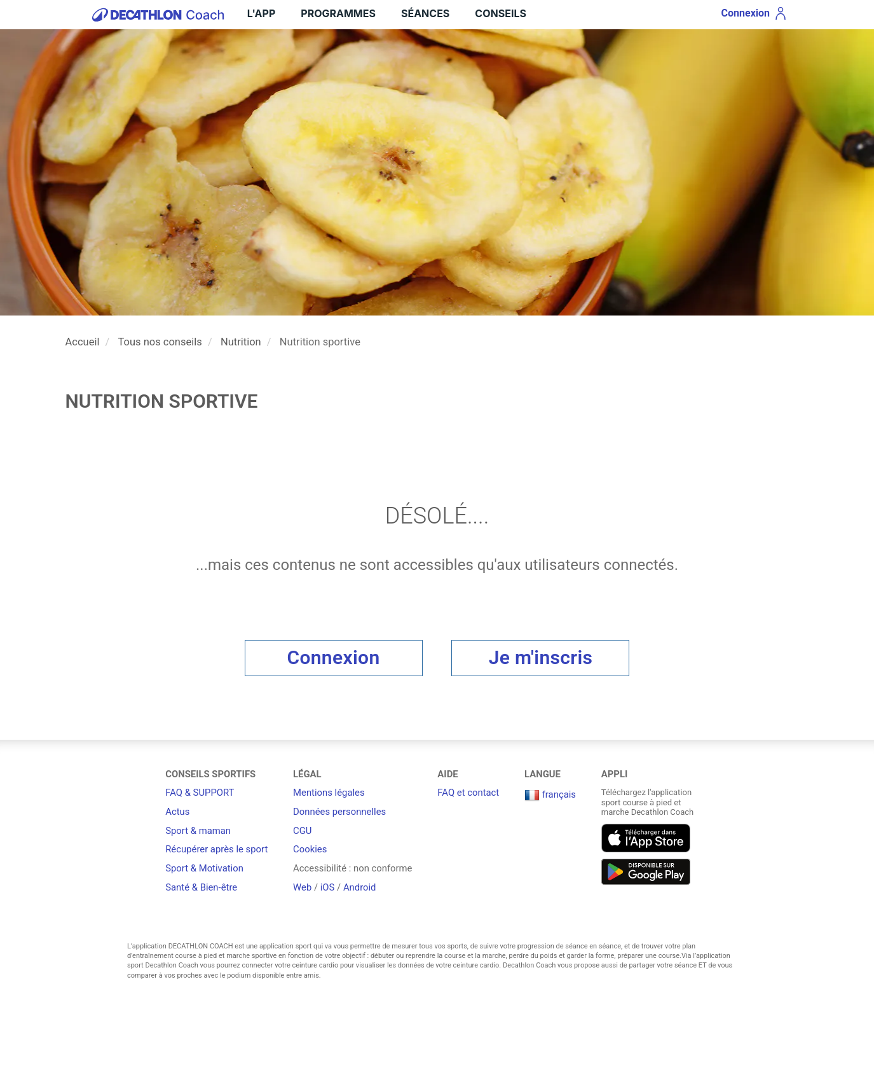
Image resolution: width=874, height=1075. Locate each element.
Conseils (500, 13)
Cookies (310, 849)
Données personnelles (339, 811)
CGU (302, 830)
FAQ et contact (468, 792)
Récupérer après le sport (216, 849)
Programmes (338, 13)
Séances (425, 13)
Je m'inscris (541, 657)
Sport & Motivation (204, 868)
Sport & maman (198, 830)
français (550, 794)
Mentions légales (329, 792)
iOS (327, 887)
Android (359, 887)
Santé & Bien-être (201, 887)
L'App (261, 13)
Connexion (333, 657)
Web (302, 887)
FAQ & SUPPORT (199, 792)
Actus (177, 811)
